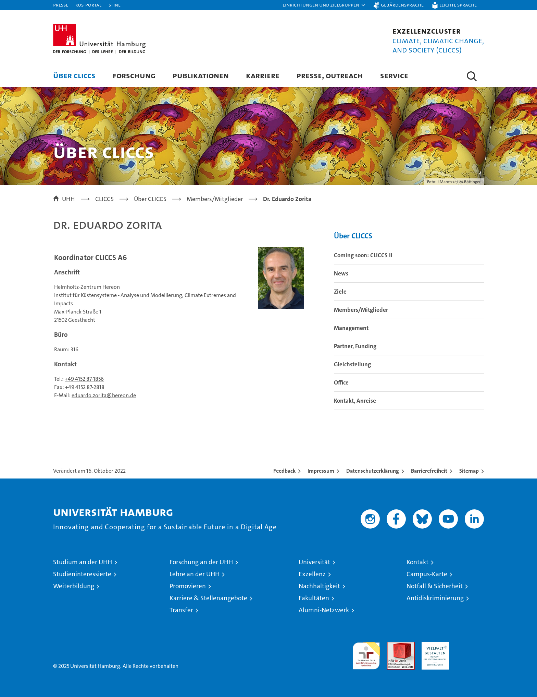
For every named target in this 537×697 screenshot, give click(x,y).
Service (394, 75)
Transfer (181, 610)
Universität (314, 562)
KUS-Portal (88, 4)
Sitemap (469, 470)
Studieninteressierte (82, 574)
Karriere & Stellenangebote (208, 598)
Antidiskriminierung (435, 598)
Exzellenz (312, 574)
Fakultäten (314, 598)
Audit (393, 645)
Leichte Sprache (458, 4)
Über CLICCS (74, 75)
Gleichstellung (352, 364)
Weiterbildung (73, 586)
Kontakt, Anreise (355, 400)
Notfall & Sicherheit (435, 586)
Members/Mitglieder (361, 310)
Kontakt (417, 562)
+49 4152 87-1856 (84, 378)
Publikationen (201, 75)
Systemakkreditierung (470, 645)
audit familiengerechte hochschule (366, 652)
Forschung (134, 75)
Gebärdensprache (402, 4)
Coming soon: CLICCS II (363, 255)
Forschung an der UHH (201, 562)
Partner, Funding (355, 346)
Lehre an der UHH (195, 574)
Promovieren (188, 586)
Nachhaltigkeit (319, 586)
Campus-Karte (427, 574)
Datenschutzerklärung (372, 470)
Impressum (321, 470)
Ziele (340, 291)
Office (341, 382)
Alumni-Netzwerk (324, 610)
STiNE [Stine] (115, 4)
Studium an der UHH (82, 562)
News (341, 273)
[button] (324, 5)
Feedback (284, 470)
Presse (60, 4)
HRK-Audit (434, 645)
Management (351, 328)
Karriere (262, 75)
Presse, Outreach (330, 75)
